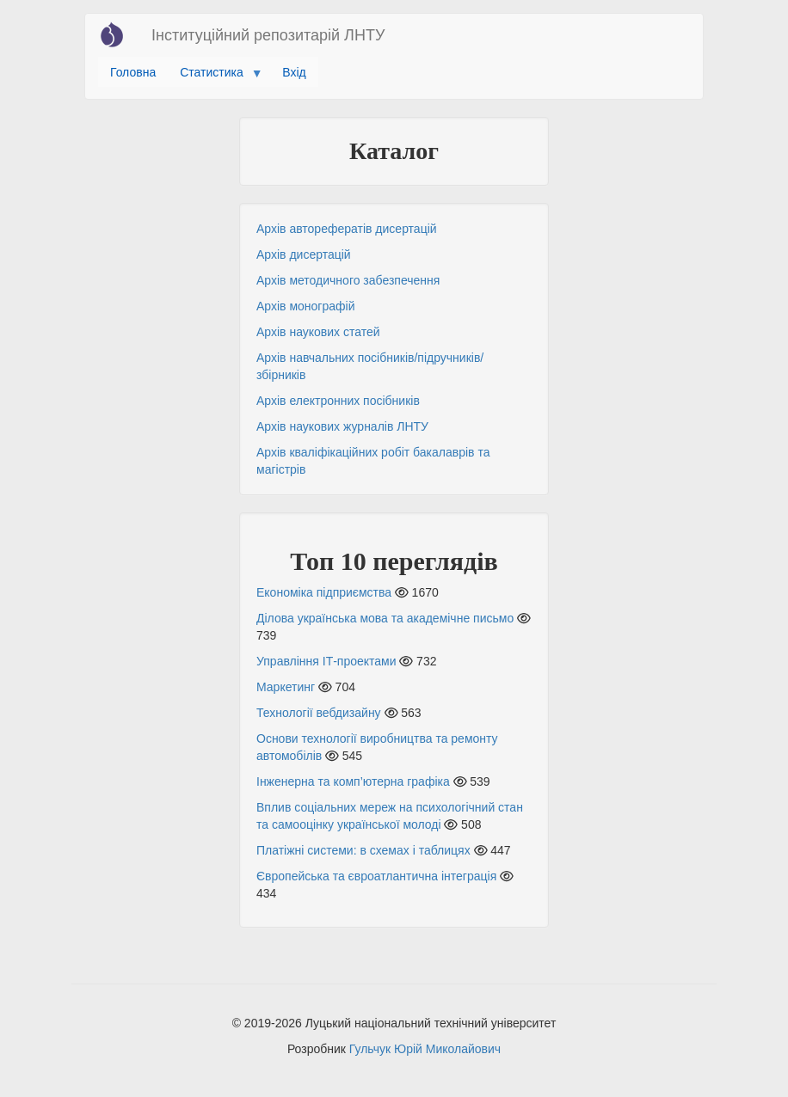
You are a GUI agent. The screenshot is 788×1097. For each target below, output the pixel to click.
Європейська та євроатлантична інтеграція (376, 876)
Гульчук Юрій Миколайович (425, 1049)
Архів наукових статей (318, 332)
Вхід (293, 72)
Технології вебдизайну (318, 713)
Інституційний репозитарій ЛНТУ (268, 35)
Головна (133, 72)
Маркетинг (285, 687)
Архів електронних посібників (338, 401)
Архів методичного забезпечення (348, 280)
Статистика (215, 76)
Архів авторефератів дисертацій (346, 229)
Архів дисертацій (303, 254)
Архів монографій (305, 306)
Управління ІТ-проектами (326, 661)
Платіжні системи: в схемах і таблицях (363, 850)
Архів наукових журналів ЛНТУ (342, 426)
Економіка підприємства (323, 592)
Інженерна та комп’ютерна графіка (353, 781)
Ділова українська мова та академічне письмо (385, 618)
